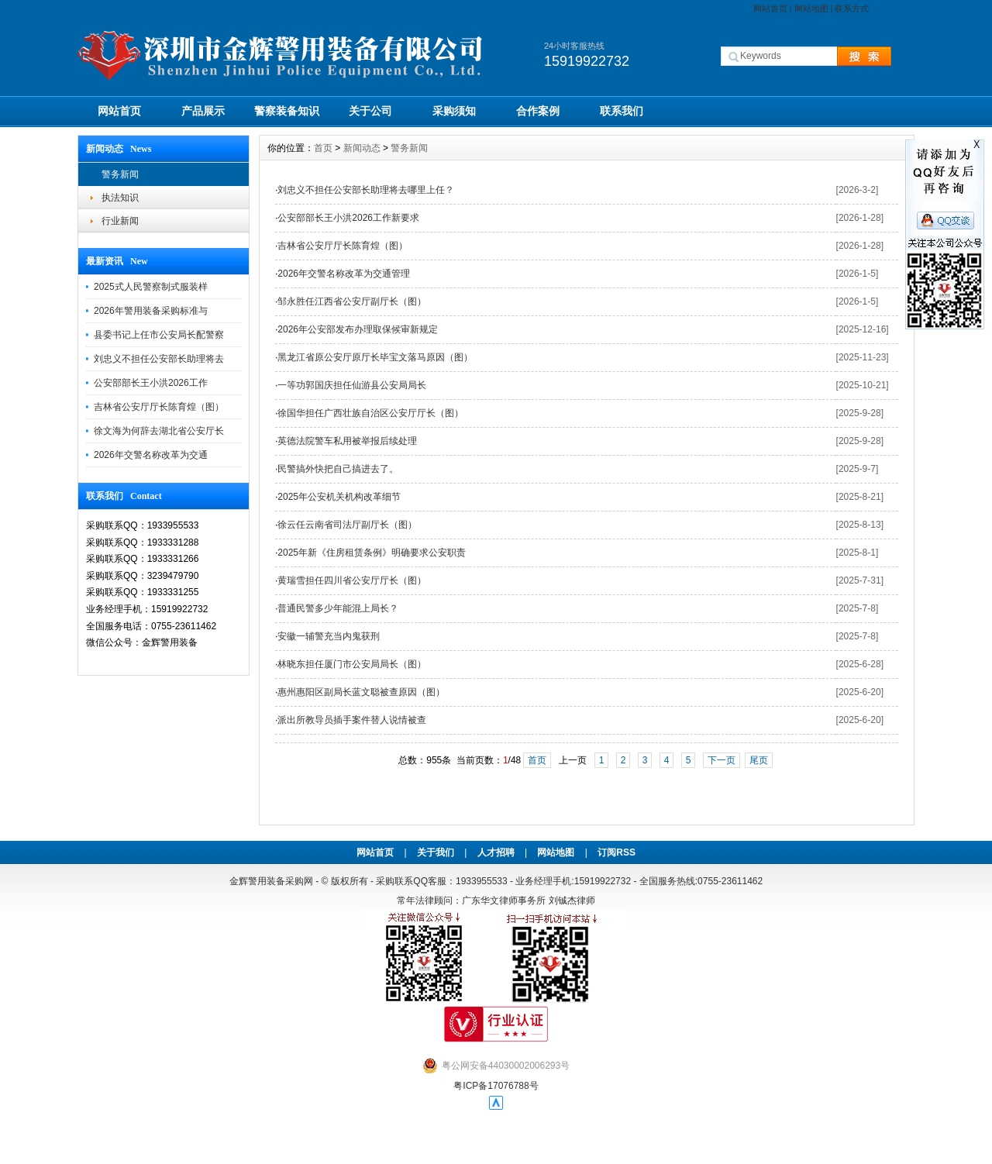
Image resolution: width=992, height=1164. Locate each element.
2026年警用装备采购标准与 (151, 310)
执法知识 (120, 197)
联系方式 (852, 8)
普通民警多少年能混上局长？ (337, 608)
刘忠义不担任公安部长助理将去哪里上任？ (365, 189)
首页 (323, 148)
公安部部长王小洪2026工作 (151, 382)
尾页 (758, 760)
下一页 (721, 760)
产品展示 (203, 111)
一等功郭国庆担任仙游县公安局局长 (351, 385)
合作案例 (538, 111)
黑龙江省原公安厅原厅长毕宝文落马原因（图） (375, 357)
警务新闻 (120, 174)
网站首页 (770, 8)
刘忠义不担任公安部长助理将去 (159, 358)
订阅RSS (617, 852)
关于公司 (370, 111)
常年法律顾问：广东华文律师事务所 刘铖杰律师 (495, 900)
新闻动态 (362, 148)
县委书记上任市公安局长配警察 (159, 334)
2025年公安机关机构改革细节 (339, 496)
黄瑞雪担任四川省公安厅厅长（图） (351, 580)
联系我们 (621, 111)
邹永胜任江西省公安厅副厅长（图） (351, 301)
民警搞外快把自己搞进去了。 (337, 468)
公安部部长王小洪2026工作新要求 (348, 217)
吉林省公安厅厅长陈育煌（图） (159, 406)
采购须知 (454, 111)
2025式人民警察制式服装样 (151, 286)
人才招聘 (496, 852)
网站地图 (811, 8)
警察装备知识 (286, 111)
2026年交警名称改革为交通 (151, 454)
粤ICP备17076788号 (495, 1085)
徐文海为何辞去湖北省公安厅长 (159, 430)
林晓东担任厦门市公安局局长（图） (351, 664)
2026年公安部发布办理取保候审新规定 (357, 329)
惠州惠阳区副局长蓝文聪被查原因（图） (361, 692)
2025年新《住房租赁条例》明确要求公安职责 (371, 552)
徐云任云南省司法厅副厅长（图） (347, 524)
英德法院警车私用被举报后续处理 (347, 441)
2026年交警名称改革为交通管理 (343, 273)
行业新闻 (120, 220)
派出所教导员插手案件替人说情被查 (351, 720)
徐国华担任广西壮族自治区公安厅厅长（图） (370, 413)
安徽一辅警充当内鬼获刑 (328, 636)
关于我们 (435, 852)
